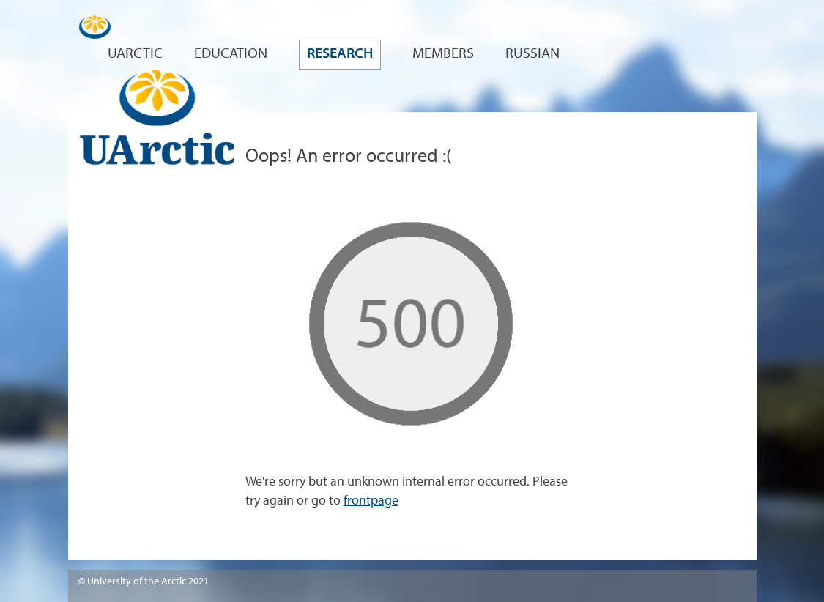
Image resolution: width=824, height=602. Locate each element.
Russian (532, 54)
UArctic (135, 54)
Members (443, 54)
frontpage (371, 501)
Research (340, 54)
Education (230, 54)
